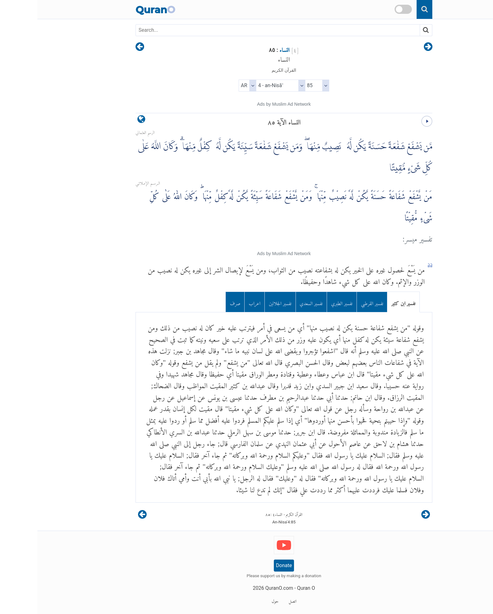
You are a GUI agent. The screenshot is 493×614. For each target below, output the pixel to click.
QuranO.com (242, 588)
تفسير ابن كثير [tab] (366, 302)
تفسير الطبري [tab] (304, 302)
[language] (104, 121)
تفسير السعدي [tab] (273, 302)
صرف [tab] (197, 302)
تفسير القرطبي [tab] (335, 302)
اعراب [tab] (217, 302)
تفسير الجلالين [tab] (242, 302)
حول (237, 600)
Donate (247, 565)
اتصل (255, 600)
